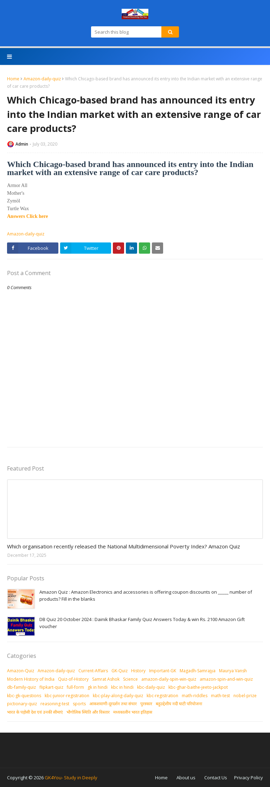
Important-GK (162, 671)
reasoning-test (54, 704)
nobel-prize (245, 696)
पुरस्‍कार (146, 704)
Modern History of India (30, 679)
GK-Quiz (119, 671)
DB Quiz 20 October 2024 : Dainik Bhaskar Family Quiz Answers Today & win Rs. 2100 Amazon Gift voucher (142, 622)
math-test (220, 696)
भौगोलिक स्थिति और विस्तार (88, 712)
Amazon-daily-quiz (42, 79)
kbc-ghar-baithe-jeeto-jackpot (198, 687)
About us (185, 777)
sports (79, 704)
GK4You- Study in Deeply (71, 777)
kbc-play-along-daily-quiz (118, 696)
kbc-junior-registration (67, 696)
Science (130, 679)
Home (13, 79)
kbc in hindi (122, 687)
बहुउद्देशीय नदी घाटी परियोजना (179, 704)
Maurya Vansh (233, 671)
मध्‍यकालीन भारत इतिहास (132, 712)
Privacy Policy (248, 777)
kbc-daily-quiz (151, 687)
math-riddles (194, 696)
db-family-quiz (21, 687)
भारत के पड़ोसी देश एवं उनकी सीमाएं (35, 712)
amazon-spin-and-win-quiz (226, 679)
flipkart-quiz (51, 687)
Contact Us (215, 777)
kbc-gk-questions (24, 696)
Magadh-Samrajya (198, 671)
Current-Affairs (93, 671)
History (138, 671)
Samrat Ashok (106, 679)
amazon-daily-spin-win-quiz (168, 679)
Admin (21, 144)
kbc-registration (162, 696)
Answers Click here (27, 216)
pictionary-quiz (22, 704)
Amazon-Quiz (20, 671)
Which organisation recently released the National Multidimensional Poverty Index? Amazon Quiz (123, 546)
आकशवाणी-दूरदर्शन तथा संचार (113, 704)
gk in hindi (98, 687)
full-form (75, 687)
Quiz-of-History (73, 679)
